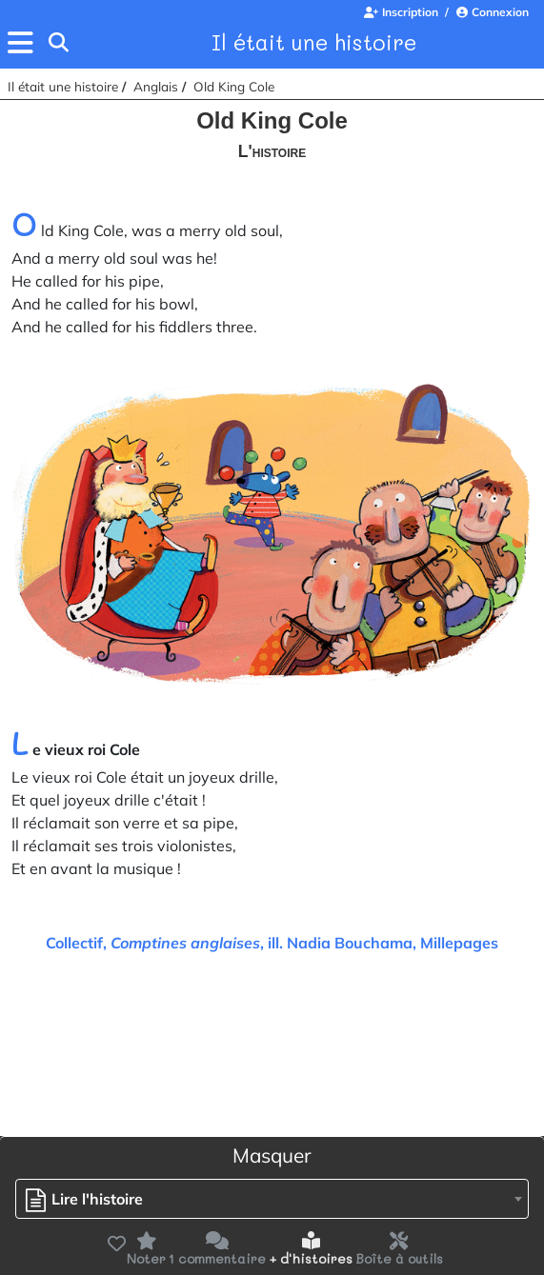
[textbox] (89, 1199)
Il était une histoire (314, 42)
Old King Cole (233, 86)
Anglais (155, 86)
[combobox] (272, 1199)
